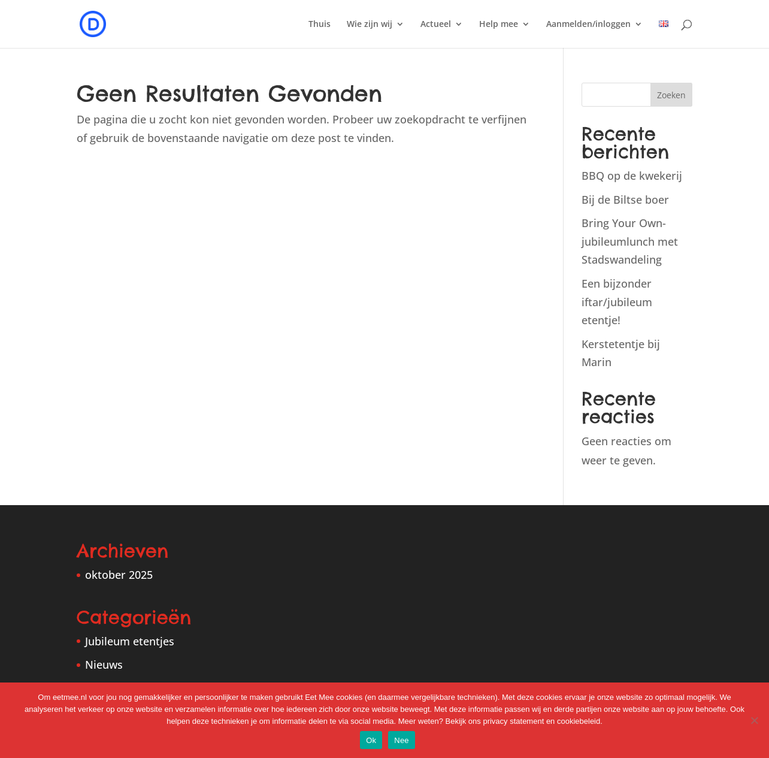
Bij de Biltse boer (625, 199)
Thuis (319, 24)
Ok (371, 740)
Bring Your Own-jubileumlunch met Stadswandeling (630, 241)
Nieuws (104, 664)
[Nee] (754, 720)
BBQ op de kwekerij (632, 175)
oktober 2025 (119, 574)
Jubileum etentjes (129, 641)
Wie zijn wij (369, 24)
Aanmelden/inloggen (588, 24)
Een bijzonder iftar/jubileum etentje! (617, 301)
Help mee (498, 24)
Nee (401, 740)
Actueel (435, 24)
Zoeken (671, 95)
